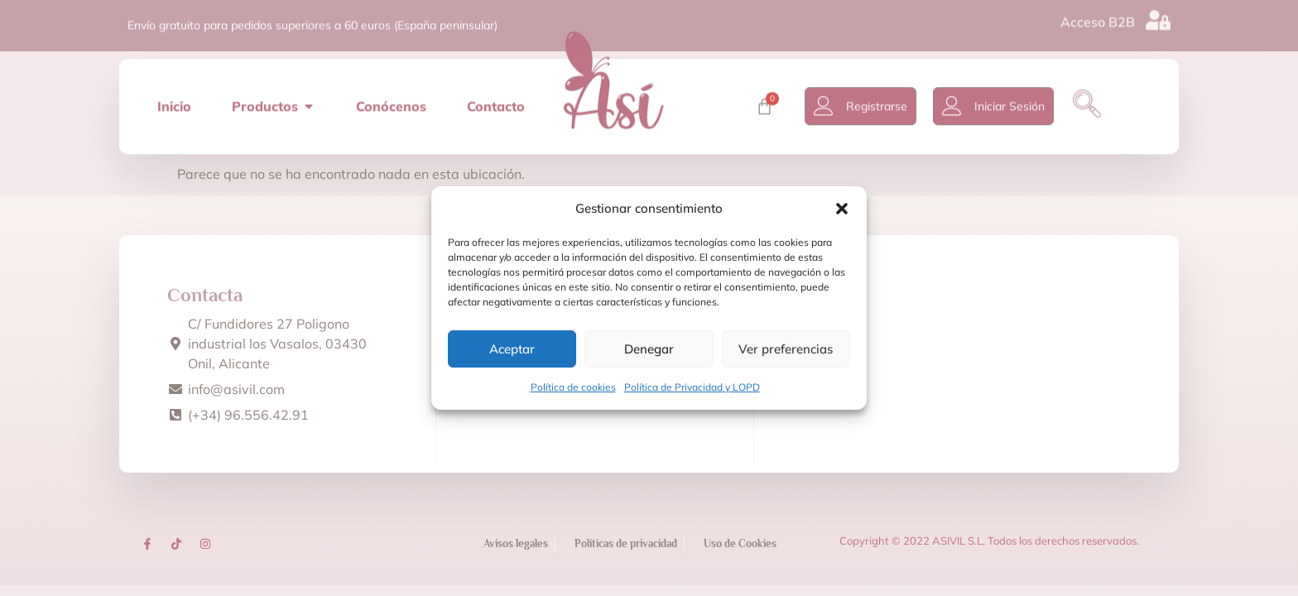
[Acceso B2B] (1158, 16)
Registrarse (881, 98)
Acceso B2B (1097, 18)
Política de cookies (573, 387)
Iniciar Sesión (1014, 98)
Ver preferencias (785, 349)
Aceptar (512, 349)
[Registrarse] (829, 98)
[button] (842, 208)
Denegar (649, 349)
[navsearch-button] (1091, 98)
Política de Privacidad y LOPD (692, 387)
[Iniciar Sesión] (957, 98)
